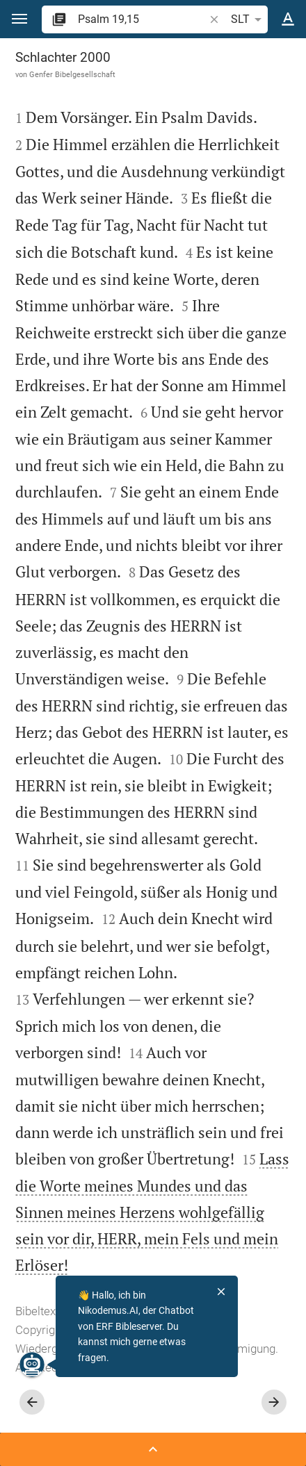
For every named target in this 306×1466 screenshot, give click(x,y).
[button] (19, 19)
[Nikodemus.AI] (32, 1364)
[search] (142, 19)
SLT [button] (248, 19)
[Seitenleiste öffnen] (153, 1449)
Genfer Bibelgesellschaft (72, 74)
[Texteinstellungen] (288, 19)
